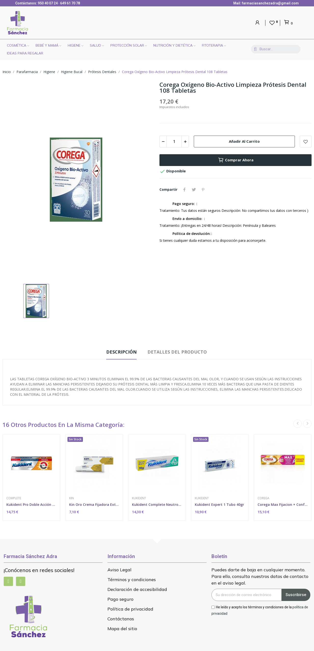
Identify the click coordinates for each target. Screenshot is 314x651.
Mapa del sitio (122, 628)
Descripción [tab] (121, 352)
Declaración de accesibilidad (137, 589)
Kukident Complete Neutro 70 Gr (157, 504)
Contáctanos (120, 619)
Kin (71, 498)
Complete (13, 498)
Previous (297, 424)
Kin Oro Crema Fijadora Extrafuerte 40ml (94, 504)
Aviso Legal (119, 570)
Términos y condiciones (131, 579)
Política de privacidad (130, 609)
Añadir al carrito (244, 141)
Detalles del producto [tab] (177, 352)
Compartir (184, 189)
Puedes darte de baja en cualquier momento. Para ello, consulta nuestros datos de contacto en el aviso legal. (259, 576)
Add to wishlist (305, 141)
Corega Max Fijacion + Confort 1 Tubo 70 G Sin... (283, 504)
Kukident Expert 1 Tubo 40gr (219, 504)
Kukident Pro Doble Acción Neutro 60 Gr (31, 504)
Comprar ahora (235, 160)
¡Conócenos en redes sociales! (39, 570)
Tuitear (193, 189)
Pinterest (203, 189)
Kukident (139, 498)
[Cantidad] (174, 141)
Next (307, 424)
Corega (263, 498)
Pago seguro (120, 599)
